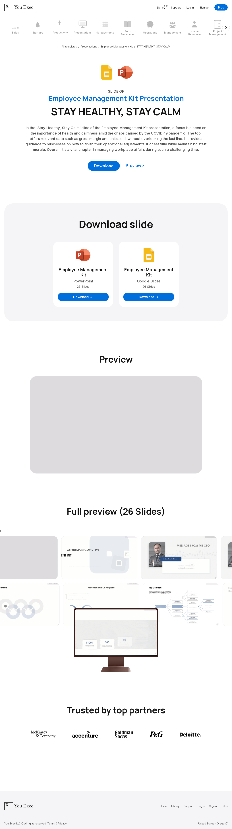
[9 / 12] (195, 27)
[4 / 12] (83, 27)
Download (104, 166)
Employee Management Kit (117, 46)
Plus (221, 7)
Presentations (89, 46)
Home (163, 806)
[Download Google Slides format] (106, 72)
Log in (190, 7)
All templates (69, 46)
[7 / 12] (150, 27)
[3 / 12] (60, 27)
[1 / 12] (15, 27)
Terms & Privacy (57, 823)
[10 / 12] (217, 27)
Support (176, 7)
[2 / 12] (38, 27)
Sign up (204, 7)
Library (175, 806)
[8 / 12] (172, 27)
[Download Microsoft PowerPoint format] (125, 72)
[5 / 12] (105, 27)
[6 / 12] (127, 27)
